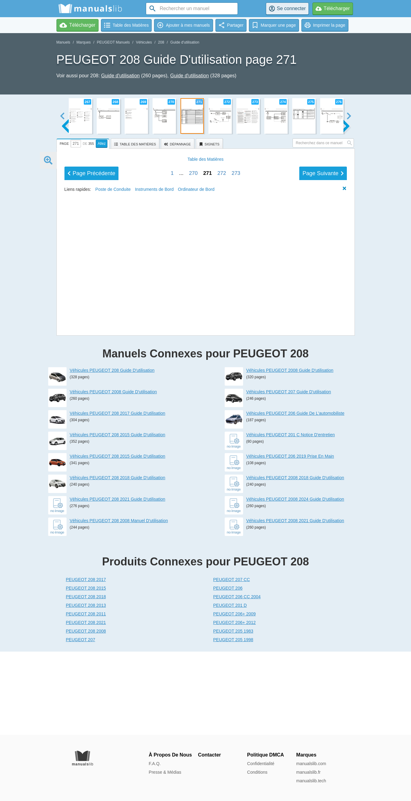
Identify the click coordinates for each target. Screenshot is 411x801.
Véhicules (144, 42)
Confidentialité (260, 763)
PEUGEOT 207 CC (231, 662)
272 (221, 367)
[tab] (83, 142)
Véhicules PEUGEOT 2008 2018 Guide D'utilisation (295, 560)
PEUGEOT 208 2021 (86, 705)
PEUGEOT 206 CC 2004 (237, 679)
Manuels (63, 42)
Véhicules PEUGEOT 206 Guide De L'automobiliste (295, 496)
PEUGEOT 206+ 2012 (234, 705)
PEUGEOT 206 (227, 671)
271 (207, 367)
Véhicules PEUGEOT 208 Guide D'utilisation (112, 453)
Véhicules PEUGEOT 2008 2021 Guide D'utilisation (295, 603)
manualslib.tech (311, 780)
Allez (102, 143)
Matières (206, 353)
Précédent (91, 367)
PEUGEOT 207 (80, 722)
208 (161, 42)
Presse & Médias (165, 772)
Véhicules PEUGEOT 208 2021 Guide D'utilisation (117, 582)
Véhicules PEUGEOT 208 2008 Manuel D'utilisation (119, 603)
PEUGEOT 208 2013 (86, 688)
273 (235, 367)
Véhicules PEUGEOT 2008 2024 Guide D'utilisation (295, 582)
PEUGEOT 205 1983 (233, 714)
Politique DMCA (265, 754)
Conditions (257, 772)
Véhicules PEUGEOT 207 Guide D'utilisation (288, 474)
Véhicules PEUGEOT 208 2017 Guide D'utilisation (117, 496)
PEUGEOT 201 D (230, 688)
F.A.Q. (155, 763)
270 (193, 367)
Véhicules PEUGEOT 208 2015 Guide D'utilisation (117, 517)
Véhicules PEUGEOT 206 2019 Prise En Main (290, 539)
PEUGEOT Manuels (113, 42)
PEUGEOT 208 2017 (86, 662)
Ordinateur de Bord (196, 383)
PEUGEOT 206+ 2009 (234, 697)
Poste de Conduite (113, 383)
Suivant (322, 367)
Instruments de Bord (154, 383)
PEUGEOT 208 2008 (86, 714)
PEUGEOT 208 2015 (86, 671)
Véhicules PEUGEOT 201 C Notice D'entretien (290, 517)
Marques (83, 42)
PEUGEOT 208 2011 (86, 697)
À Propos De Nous (170, 754)
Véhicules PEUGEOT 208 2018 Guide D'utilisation (117, 560)
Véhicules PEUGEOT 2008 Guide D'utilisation (113, 474)
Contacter (209, 754)
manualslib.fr (308, 772)
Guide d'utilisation (184, 42)
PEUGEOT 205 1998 (233, 722)
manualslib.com (311, 763)
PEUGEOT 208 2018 (86, 679)
